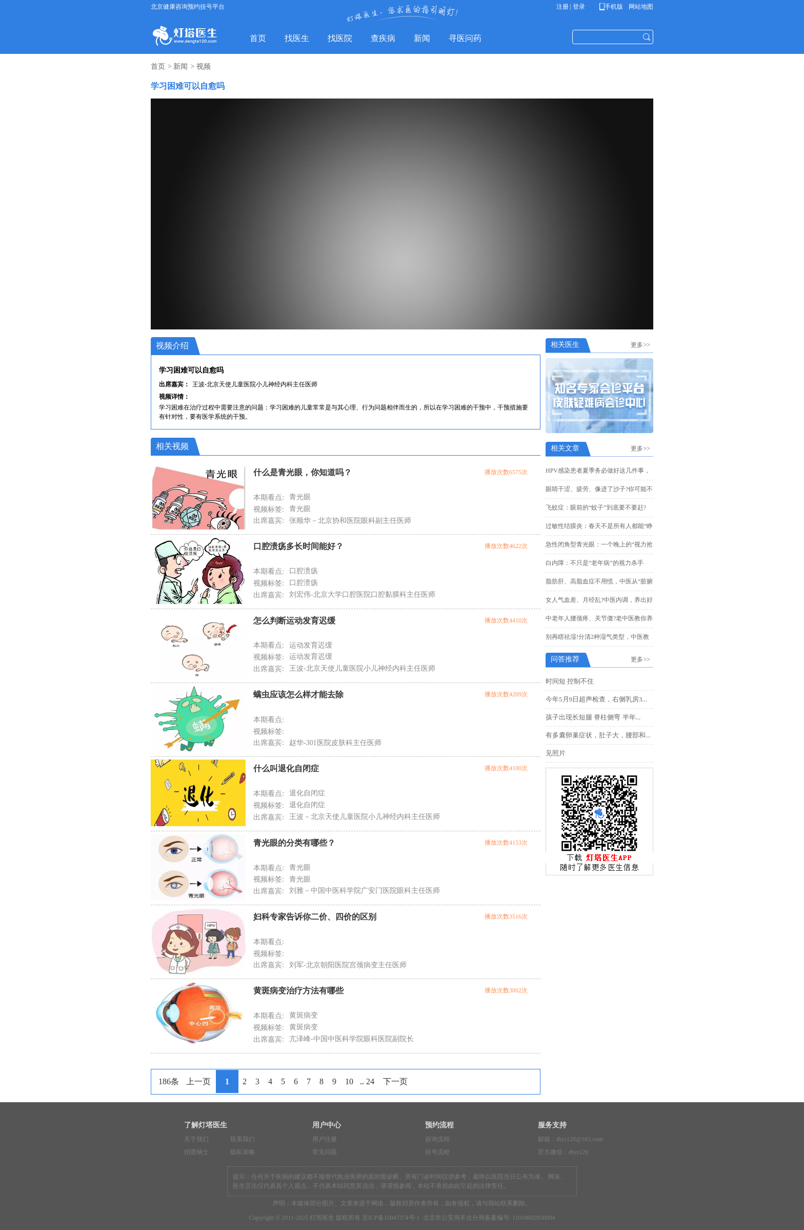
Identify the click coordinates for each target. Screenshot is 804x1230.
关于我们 (196, 1139)
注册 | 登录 (570, 6)
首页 (158, 66)
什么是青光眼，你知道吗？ (302, 472)
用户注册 (324, 1139)
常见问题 (324, 1152)
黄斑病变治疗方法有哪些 (298, 990)
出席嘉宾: (268, 520)
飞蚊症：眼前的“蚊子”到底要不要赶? (596, 507)
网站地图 (640, 6)
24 (370, 1081)
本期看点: (268, 497)
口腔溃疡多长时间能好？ (298, 546)
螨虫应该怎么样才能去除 (298, 694)
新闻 (180, 66)
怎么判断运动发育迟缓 (294, 620)
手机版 (613, 6)
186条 (168, 1081)
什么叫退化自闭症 (286, 768)
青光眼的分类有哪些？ (294, 842)
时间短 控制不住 (570, 681)
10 (349, 1081)
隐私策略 (242, 1152)
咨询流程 (437, 1139)
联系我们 (242, 1139)
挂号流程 (437, 1152)
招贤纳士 (196, 1152)
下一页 (395, 1081)
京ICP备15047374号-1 (391, 1217)
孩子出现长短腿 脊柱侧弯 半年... (593, 717)
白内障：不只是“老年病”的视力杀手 (595, 563)
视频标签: (268, 509)
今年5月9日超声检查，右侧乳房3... (596, 699)
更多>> (642, 344)
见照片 (556, 753)
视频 (203, 66)
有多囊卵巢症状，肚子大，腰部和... (598, 735)
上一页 (198, 1081)
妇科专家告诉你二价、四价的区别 (314, 916)
